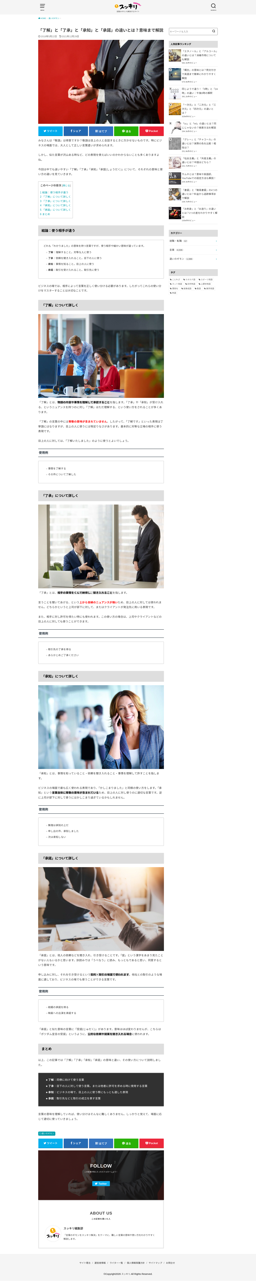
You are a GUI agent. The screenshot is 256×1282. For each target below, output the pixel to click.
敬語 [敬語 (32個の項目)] (199, 277)
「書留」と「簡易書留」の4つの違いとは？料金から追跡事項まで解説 (199, 187)
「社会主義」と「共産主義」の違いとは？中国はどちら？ (199, 153)
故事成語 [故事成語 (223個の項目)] (187, 277)
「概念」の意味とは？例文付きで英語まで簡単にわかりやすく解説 (199, 71)
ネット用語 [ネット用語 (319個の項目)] (177, 272)
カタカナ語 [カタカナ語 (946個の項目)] (190, 268)
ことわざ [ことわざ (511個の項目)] (176, 268)
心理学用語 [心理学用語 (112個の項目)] (206, 272)
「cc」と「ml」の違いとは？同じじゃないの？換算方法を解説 (199, 119)
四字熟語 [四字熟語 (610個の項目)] (191, 272)
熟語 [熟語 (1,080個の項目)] (174, 281)
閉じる (66, 186)
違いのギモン (48, 1134)
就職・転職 (178, 230)
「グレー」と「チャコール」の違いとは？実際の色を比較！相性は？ (199, 137)
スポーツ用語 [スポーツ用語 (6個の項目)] (207, 268)
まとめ (45, 214)
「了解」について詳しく (55, 197)
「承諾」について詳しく (55, 210)
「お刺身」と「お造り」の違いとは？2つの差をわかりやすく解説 (199, 203)
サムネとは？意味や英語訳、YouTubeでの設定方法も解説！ (198, 169)
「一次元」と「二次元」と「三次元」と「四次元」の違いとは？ (199, 103)
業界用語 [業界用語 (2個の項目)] (210, 277)
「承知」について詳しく (55, 206)
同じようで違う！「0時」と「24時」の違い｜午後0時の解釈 (199, 87)
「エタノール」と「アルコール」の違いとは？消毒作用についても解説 (199, 55)
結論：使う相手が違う (54, 193)
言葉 (176, 239)
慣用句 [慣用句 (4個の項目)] (175, 277)
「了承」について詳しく (55, 201)
